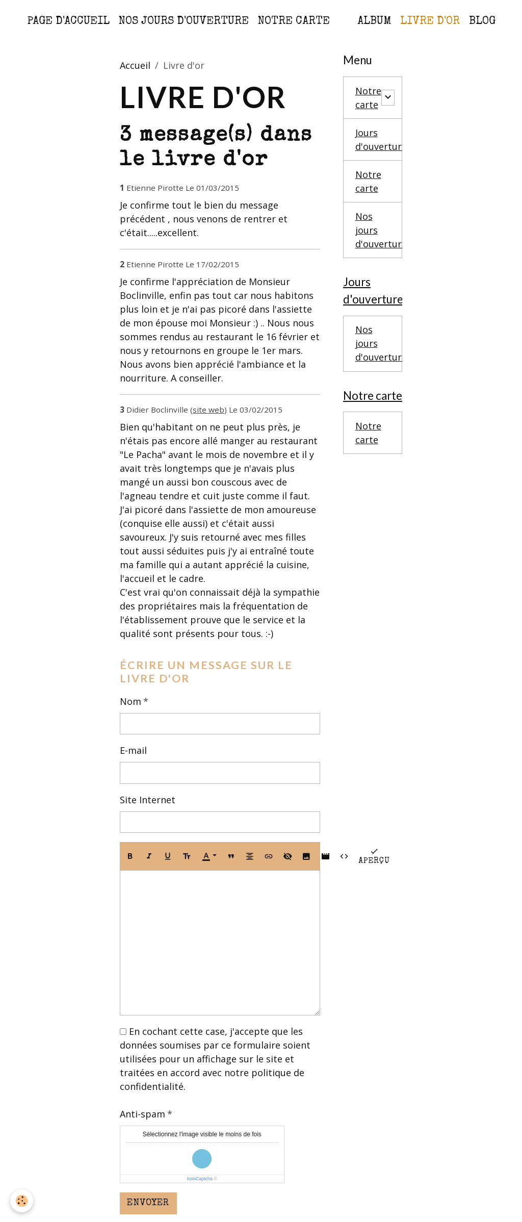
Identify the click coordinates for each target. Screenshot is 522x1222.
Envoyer (148, 1203)
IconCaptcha (200, 1178)
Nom (130, 701)
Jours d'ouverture (381, 139)
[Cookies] (21, 1200)
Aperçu (374, 856)
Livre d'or (430, 21)
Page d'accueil (68, 21)
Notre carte (294, 21)
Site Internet (147, 800)
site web (208, 409)
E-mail (133, 750)
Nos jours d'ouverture (184, 21)
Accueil (135, 65)
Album (374, 21)
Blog (482, 21)
